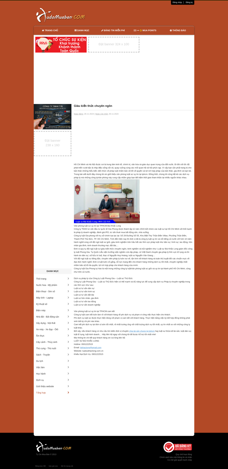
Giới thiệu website (52, 386)
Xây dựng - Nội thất (52, 323)
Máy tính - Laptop (52, 297)
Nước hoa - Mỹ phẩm (52, 285)
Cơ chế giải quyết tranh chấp (180, 460)
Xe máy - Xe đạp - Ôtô (52, 329)
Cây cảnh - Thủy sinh (52, 342)
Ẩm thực (52, 335)
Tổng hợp (52, 392)
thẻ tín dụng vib (67, 466)
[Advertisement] (147, 15)
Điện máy (52, 310)
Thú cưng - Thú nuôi (52, 348)
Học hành (52, 373)
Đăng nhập (177, 2)
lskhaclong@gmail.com (90, 347)
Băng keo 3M (40, 466)
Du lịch (52, 361)
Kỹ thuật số (52, 304)
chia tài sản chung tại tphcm (142, 331)
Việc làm (52, 367)
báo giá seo (53, 466)
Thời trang (52, 278)
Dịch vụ (52, 380)
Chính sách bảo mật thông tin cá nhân (176, 457)
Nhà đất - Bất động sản (52, 316)
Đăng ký (189, 2)
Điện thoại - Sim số (52, 291)
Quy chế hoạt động (184, 454)
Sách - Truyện (52, 354)
